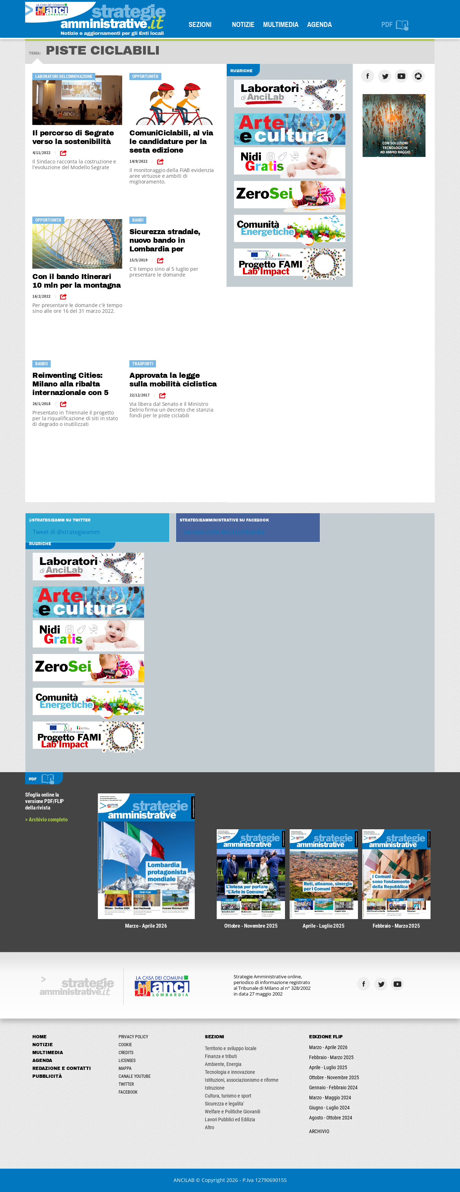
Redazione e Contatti (61, 1068)
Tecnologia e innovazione (230, 1072)
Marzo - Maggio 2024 (330, 1097)
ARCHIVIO (319, 1131)
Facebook (128, 1092)
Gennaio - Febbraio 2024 (333, 1087)
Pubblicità (47, 1076)
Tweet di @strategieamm (66, 532)
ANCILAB (184, 1180)
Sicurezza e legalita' (224, 1104)
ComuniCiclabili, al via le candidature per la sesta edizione (171, 141)
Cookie (125, 1045)
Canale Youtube (135, 1076)
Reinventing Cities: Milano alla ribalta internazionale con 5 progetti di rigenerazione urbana (71, 384)
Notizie (243, 24)
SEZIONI (200, 24)
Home (39, 1037)
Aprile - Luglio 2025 (328, 1067)
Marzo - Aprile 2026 (328, 1047)
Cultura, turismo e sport (228, 1096)
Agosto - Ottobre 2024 (330, 1118)
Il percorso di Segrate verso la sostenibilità (73, 137)
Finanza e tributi (221, 1056)
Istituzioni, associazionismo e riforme (242, 1080)
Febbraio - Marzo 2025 (331, 1057)
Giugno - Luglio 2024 (329, 1107)
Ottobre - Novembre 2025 (334, 1077)
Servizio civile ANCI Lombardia (223, 532)
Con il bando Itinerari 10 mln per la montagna (76, 281)
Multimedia (280, 24)
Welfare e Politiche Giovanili (232, 1111)
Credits (126, 1052)
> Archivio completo (46, 819)
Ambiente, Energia (223, 1064)
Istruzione (215, 1088)
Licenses (127, 1060)
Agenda (319, 24)
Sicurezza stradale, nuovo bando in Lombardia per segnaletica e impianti (171, 240)
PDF (387, 24)
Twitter (126, 1084)
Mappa (125, 1068)
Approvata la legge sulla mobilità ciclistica (173, 379)
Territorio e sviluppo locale (231, 1048)
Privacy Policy (133, 1037)
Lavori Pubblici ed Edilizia (230, 1119)
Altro (209, 1127)
